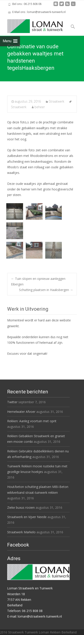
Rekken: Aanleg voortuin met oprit (31, 421)
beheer (39, 107)
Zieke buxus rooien (21, 507)
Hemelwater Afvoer (21, 411)
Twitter (12, 402)
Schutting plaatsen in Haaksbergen (46, 290)
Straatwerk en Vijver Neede (27, 517)
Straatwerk (56, 101)
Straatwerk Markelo (21, 532)
